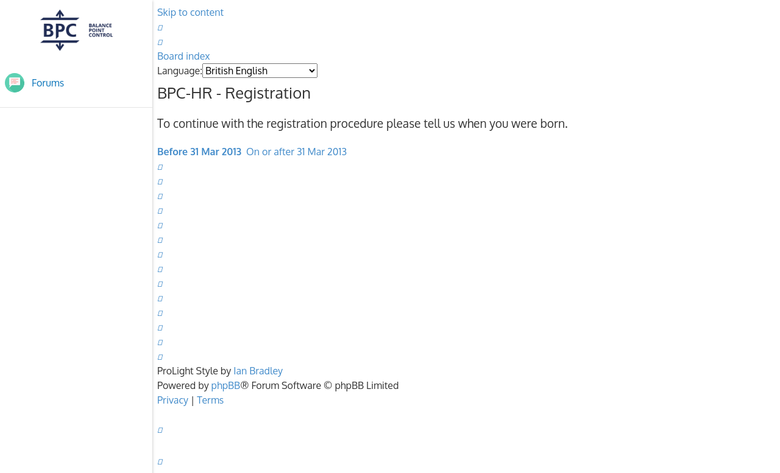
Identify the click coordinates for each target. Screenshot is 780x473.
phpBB (226, 385)
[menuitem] (159, 27)
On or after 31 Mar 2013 (296, 151)
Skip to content (190, 12)
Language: (179, 71)
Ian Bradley (258, 371)
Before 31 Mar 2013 (199, 151)
